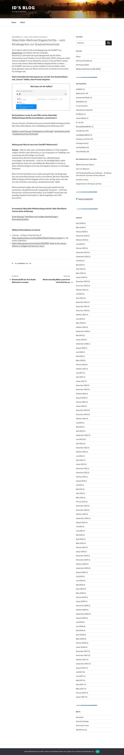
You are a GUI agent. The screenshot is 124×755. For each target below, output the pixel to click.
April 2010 (80, 539)
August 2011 (80, 481)
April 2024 (80, 269)
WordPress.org (81, 730)
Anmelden (79, 717)
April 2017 (79, 377)
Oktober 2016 (81, 394)
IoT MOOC (79, 114)
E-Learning (20, 263)
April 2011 (79, 493)
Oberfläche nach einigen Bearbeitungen (41, 217)
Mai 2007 (79, 680)
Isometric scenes (82, 180)
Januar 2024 (80, 277)
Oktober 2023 (81, 290)
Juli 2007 (79, 672)
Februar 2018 (81, 364)
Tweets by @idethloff (84, 199)
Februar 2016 (81, 402)
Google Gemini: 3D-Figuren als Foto (89, 184)
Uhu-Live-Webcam (82, 169)
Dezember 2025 (82, 236)
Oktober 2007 (81, 660)
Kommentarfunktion (20, 219)
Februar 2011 (80, 502)
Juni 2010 (79, 531)
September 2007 (82, 664)
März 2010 (80, 543)
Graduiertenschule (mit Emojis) (25, 134)
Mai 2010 (79, 535)
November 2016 (82, 389)
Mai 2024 (79, 265)
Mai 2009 (79, 585)
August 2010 (80, 522)
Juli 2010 (79, 527)
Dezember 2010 (82, 506)
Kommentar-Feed (82, 725)
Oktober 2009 (81, 564)
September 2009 (82, 568)
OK (98, 751)
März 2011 (79, 498)
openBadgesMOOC (83, 135)
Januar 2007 (80, 697)
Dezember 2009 (82, 556)
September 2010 (82, 518)
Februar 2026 (81, 232)
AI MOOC (79, 89)
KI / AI (28, 263)
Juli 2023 (79, 294)
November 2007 (82, 655)
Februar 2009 (81, 597)
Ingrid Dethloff (40, 37)
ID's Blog (23, 7)
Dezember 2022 (82, 302)
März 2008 (80, 639)
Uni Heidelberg (81, 147)
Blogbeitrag (17, 53)
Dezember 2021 (81, 306)
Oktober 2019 (81, 327)
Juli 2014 (79, 423)
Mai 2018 (79, 356)
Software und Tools (83, 139)
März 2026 (80, 227)
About (22, 22)
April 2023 (80, 298)
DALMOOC (80, 102)
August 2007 (81, 668)
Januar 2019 (80, 340)
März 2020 (80, 323)
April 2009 (80, 589)
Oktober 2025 (81, 240)
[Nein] (121, 751)
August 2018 (80, 348)
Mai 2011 (79, 489)
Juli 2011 (79, 485)
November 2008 (82, 606)
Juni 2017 (79, 373)
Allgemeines (80, 93)
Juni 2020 (79, 319)
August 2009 (81, 572)
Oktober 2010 (81, 514)
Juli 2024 (79, 261)
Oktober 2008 (81, 610)
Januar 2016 (80, 406)
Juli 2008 (79, 622)
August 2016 (80, 398)
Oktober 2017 (81, 369)
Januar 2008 (80, 647)
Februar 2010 (81, 547)
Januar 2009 (80, 601)
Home (14, 22)
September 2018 (82, 344)
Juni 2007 (79, 676)
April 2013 (79, 444)
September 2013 (82, 435)
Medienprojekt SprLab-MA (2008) (88, 69)
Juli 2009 (79, 576)
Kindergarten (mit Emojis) (42, 131)
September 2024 (82, 256)
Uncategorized (81, 143)
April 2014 (79, 431)
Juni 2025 (79, 244)
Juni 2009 (79, 581)
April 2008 (80, 635)
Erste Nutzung (18, 217)
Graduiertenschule (62, 131)
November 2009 (82, 560)
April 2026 (80, 223)
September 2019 (82, 331)
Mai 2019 (79, 335)
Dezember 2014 (82, 410)
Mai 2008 (79, 630)
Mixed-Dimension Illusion (85, 165)
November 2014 (82, 414)
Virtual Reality (81, 151)
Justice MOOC (81, 118)
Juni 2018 (79, 352)
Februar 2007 (81, 693)
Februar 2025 (81, 248)
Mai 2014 (79, 427)
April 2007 (80, 684)
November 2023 (82, 286)
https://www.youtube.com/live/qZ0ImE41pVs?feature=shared (37, 238)
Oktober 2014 (81, 419)
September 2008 (82, 614)
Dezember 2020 (82, 310)
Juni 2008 (79, 626)
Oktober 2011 (81, 477)
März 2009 (80, 593)
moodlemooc (81, 131)
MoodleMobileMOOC (83, 127)
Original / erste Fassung (21, 131)
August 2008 (81, 618)
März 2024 (80, 273)
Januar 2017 (80, 381)
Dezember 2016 (82, 385)
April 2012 (79, 460)
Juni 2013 (79, 439)
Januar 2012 (80, 464)
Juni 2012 (79, 456)
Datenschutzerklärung (84, 61)
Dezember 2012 (81, 448)
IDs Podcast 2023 (82, 65)
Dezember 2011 (81, 468)
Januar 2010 (80, 552)
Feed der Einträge (82, 721)
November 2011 (81, 473)
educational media (82, 110)
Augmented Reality (83, 97)
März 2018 (80, 360)
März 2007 (80, 689)
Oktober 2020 (81, 315)
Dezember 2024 (82, 252)
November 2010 (82, 510)
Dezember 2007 (82, 651)
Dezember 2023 (82, 281)
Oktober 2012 (81, 452)
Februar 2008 (81, 643)
